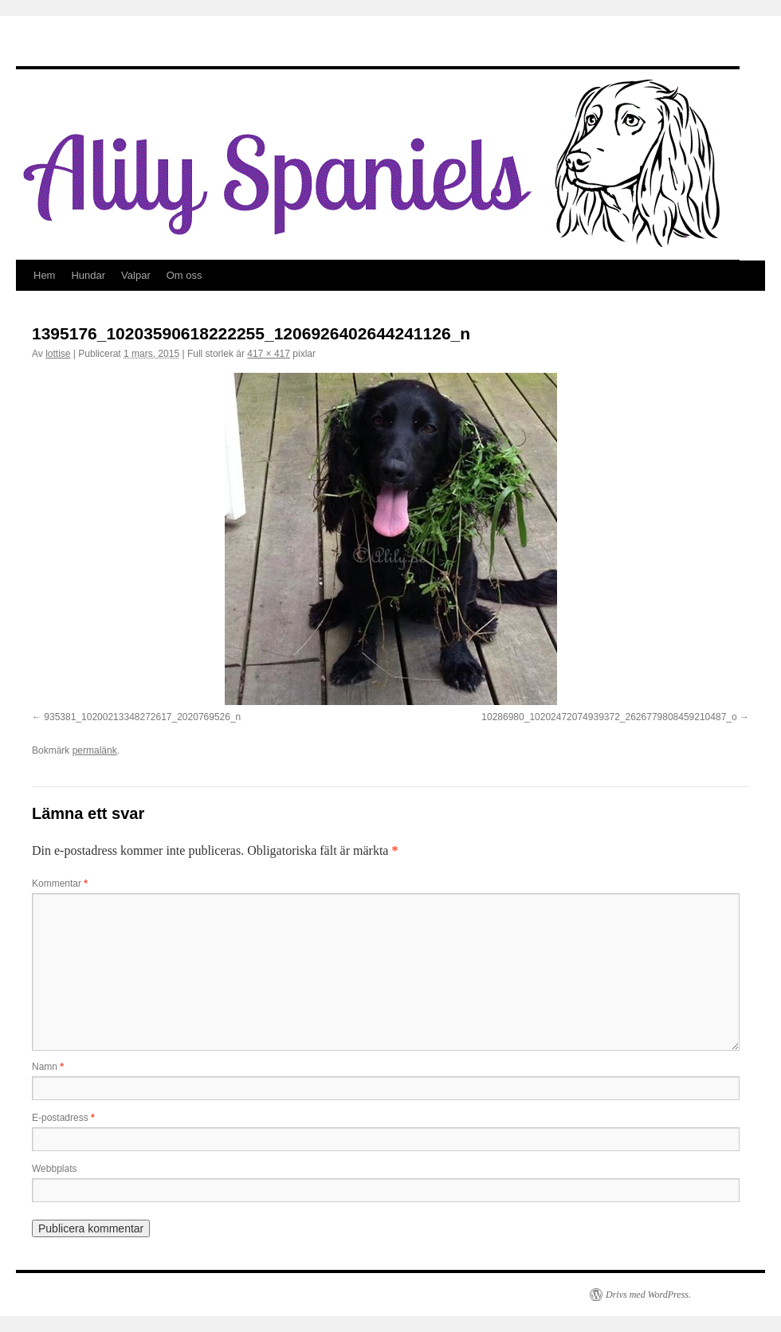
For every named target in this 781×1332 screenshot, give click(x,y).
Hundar (88, 275)
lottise (57, 353)
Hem (44, 275)
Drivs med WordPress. (648, 1294)
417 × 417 (268, 353)
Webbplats (54, 1168)
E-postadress (63, 1117)
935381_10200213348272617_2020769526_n (142, 717)
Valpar (136, 275)
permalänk (95, 750)
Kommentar (60, 883)
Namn (48, 1066)
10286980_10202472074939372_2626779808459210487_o (608, 717)
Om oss (184, 275)
